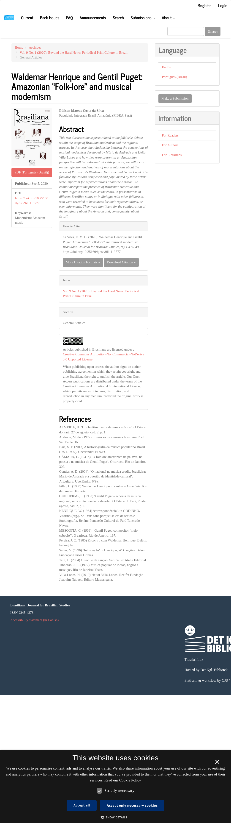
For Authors (170, 145)
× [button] (217, 763)
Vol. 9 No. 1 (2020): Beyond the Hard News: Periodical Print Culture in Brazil (74, 52)
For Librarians (172, 155)
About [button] (168, 17)
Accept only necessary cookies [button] (132, 805)
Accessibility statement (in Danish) (34, 620)
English (167, 67)
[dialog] (115, 786)
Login (222, 5)
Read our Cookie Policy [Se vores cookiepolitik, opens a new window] (122, 780)
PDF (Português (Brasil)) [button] (32, 172)
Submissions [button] (143, 17)
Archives (35, 47)
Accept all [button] (81, 805)
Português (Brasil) (174, 77)
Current (27, 17)
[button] (115, 817)
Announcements (93, 17)
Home (19, 47)
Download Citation (121, 262)
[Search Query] (185, 31)
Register (204, 5)
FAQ (69, 17)
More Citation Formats (83, 262)
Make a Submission (174, 98)
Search (118, 17)
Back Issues (49, 17)
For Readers (170, 135)
